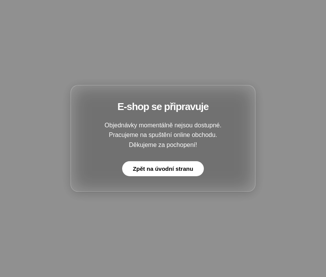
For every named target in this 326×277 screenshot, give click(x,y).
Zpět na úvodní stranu (163, 168)
